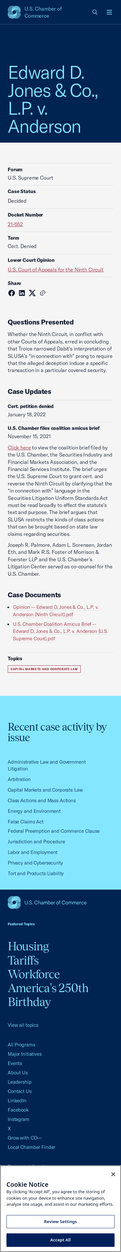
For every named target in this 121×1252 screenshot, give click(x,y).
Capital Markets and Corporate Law (44, 669)
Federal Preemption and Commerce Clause (54, 831)
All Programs (21, 1045)
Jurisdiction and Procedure (36, 842)
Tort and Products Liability (36, 873)
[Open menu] (109, 12)
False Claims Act (26, 822)
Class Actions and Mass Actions (42, 800)
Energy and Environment (34, 811)
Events (15, 1063)
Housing (28, 946)
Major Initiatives (25, 1054)
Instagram (18, 1119)
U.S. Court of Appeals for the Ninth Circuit (56, 269)
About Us (18, 1073)
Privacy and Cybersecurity (35, 863)
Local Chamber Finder (31, 1147)
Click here (19, 447)
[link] (95, 12)
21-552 (15, 224)
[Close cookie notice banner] (113, 1174)
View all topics (23, 1025)
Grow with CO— (25, 1138)
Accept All (60, 1240)
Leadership (20, 1082)
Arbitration (19, 779)
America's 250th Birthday (48, 994)
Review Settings (60, 1221)
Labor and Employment (32, 852)
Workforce (34, 974)
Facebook (18, 1110)
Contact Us (20, 1091)
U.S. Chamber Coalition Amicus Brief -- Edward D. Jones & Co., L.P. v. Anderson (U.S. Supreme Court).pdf (60, 631)
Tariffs (23, 960)
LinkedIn (17, 1100)
